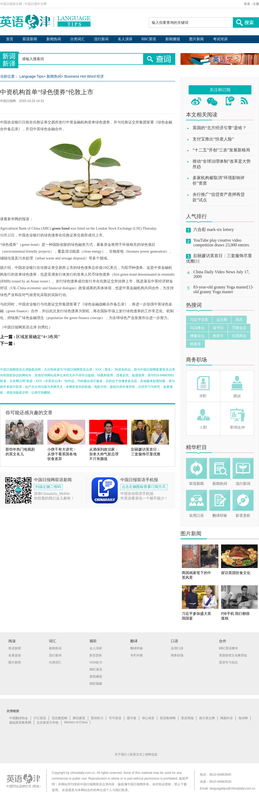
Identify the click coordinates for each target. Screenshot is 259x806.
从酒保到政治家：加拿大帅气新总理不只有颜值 (104, 454)
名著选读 (14, 655)
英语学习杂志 (228, 662)
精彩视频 (95, 683)
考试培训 (220, 39)
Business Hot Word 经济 (84, 76)
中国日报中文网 (36, 4)
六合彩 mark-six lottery (213, 229)
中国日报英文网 (11, 4)
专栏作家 (136, 655)
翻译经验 (219, 516)
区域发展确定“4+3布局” (38, 336)
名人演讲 (125, 39)
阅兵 (239, 319)
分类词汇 (77, 39)
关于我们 (121, 754)
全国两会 (239, 336)
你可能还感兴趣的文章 (29, 412)
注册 (256, 4)
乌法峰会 (197, 328)
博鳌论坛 (197, 336)
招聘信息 (151, 754)
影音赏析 (243, 516)
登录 (247, 4)
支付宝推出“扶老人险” (213, 139)
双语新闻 (29, 39)
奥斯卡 (218, 336)
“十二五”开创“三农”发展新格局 (221, 150)
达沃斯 (221, 319)
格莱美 (195, 344)
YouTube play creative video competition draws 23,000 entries (221, 242)
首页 (9, 39)
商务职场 (196, 359)
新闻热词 (53, 39)
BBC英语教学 (228, 648)
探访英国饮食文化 (235, 573)
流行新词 (101, 39)
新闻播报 (172, 39)
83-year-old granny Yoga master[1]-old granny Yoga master (223, 289)
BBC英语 (149, 39)
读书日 (218, 328)
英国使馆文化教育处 (233, 655)
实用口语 (196, 516)
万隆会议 (239, 328)
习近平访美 (199, 319)
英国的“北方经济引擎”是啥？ (219, 128)
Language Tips (31, 76)
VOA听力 (95, 662)
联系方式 (136, 754)
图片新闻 (196, 39)
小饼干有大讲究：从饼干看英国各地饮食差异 (62, 454)
